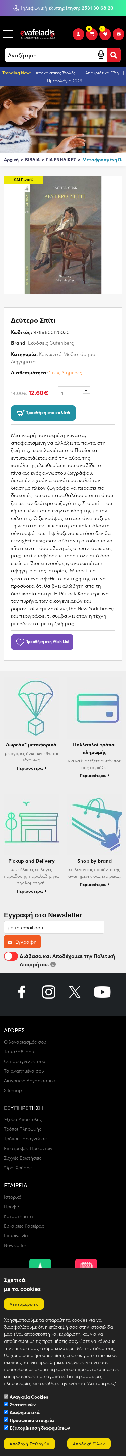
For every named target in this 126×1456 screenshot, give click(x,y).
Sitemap (13, 1090)
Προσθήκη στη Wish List (42, 641)
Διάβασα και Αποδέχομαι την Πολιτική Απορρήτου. (59, 960)
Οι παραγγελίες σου (24, 1061)
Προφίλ (12, 1206)
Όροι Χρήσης (18, 1167)
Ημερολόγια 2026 (64, 80)
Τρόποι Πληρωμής (22, 1129)
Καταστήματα (18, 1216)
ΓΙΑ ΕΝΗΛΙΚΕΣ (61, 159)
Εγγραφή (22, 941)
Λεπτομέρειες (24, 1304)
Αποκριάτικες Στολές (56, 72)
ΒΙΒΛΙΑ (32, 159)
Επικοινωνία (16, 1235)
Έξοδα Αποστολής (23, 1119)
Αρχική (11, 159)
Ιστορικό (12, 1197)
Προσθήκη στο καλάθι (43, 413)
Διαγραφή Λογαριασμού (29, 1080)
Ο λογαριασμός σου (25, 1042)
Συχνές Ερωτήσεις (22, 1158)
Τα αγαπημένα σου (24, 1071)
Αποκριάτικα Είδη (102, 72)
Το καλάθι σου (19, 1051)
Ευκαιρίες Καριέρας (24, 1226)
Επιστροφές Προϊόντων (28, 1148)
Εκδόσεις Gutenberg (51, 342)
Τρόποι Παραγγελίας (25, 1138)
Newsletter (15, 1245)
